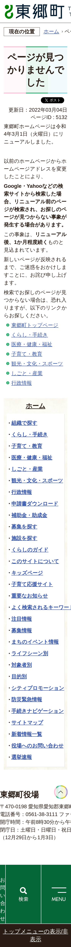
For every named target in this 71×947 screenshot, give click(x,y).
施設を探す (24, 538)
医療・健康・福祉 (31, 344)
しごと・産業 (27, 373)
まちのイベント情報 (35, 642)
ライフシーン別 (29, 653)
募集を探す (24, 527)
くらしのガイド (29, 550)
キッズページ (27, 573)
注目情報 (21, 619)
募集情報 (21, 630)
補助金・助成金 (29, 515)
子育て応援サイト (32, 584)
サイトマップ (27, 722)
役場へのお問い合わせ (37, 746)
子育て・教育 (26, 354)
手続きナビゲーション (37, 711)
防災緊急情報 (26, 699)
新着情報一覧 (26, 734)
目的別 (19, 676)
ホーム (51, 31)
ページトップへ (61, 792)
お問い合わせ (2, 899)
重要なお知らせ (29, 596)
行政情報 (21, 383)
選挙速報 (21, 757)
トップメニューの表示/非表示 (35, 935)
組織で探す (24, 423)
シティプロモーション (37, 688)
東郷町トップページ (34, 325)
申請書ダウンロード (34, 504)
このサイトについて (35, 561)
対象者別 (21, 665)
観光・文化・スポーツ (37, 364)
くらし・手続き (29, 335)
